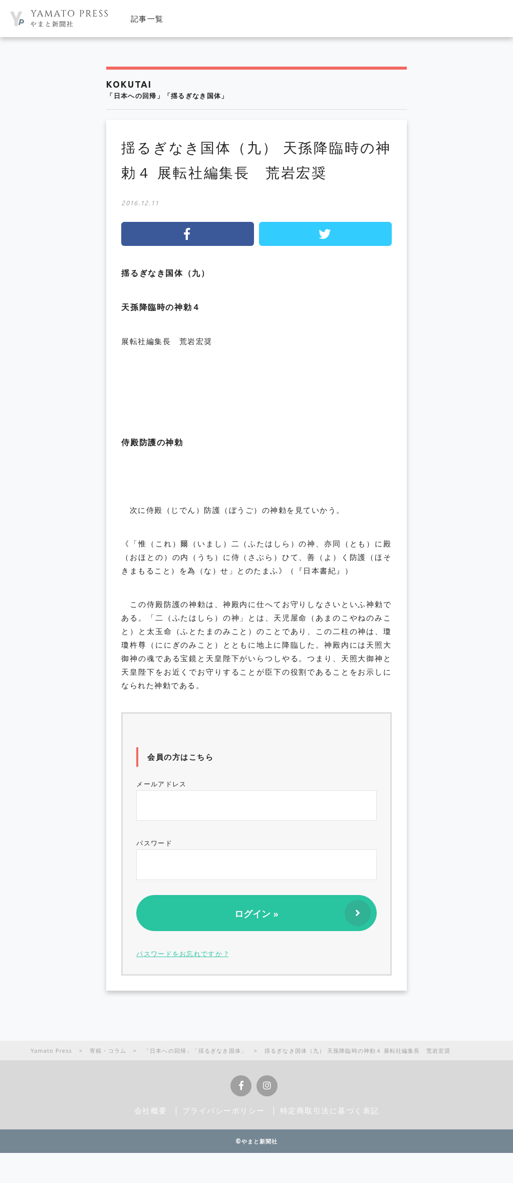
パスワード (256, 859)
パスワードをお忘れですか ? (182, 953)
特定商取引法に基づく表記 (329, 1110)
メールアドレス (256, 800)
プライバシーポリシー (223, 1110)
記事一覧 (147, 19)
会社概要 (150, 1110)
